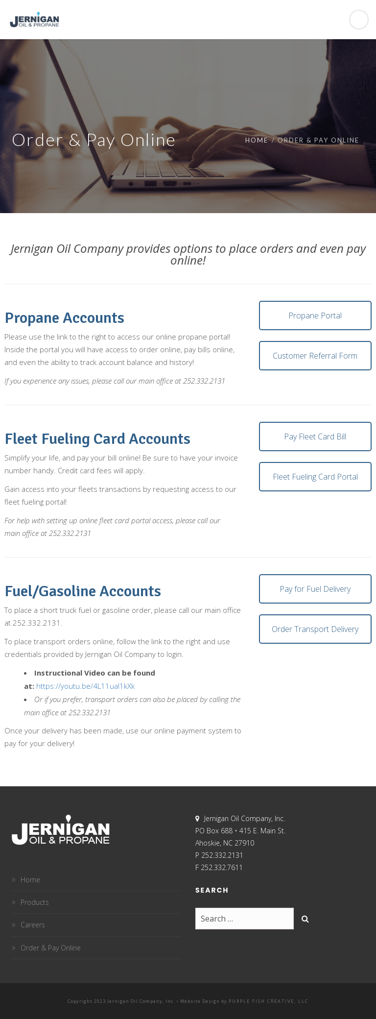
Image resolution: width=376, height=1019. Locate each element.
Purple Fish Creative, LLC (268, 1001)
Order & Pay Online (51, 947)
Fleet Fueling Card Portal (315, 476)
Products (35, 902)
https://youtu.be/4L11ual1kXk (85, 686)
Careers (33, 924)
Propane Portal (315, 315)
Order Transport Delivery (315, 629)
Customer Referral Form (315, 355)
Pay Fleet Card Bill (315, 436)
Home (256, 140)
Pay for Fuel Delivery (315, 588)
